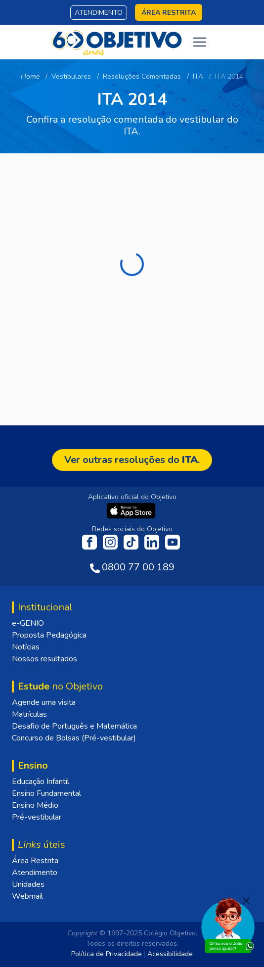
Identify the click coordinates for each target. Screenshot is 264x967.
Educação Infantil (40, 781)
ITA (198, 76)
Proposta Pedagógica (49, 635)
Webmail (27, 896)
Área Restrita (35, 860)
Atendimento (99, 12)
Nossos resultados (44, 658)
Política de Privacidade (106, 954)
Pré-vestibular (36, 817)
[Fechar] (246, 901)
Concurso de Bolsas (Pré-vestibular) (74, 738)
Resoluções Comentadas (142, 76)
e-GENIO (28, 623)
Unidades (28, 884)
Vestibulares (71, 76)
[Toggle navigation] (199, 42)
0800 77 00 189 (138, 567)
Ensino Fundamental (46, 793)
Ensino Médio (35, 805)
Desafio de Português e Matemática (74, 726)
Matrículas (29, 714)
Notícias (26, 647)
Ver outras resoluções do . (132, 459)
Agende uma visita (44, 702)
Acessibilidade (170, 954)
